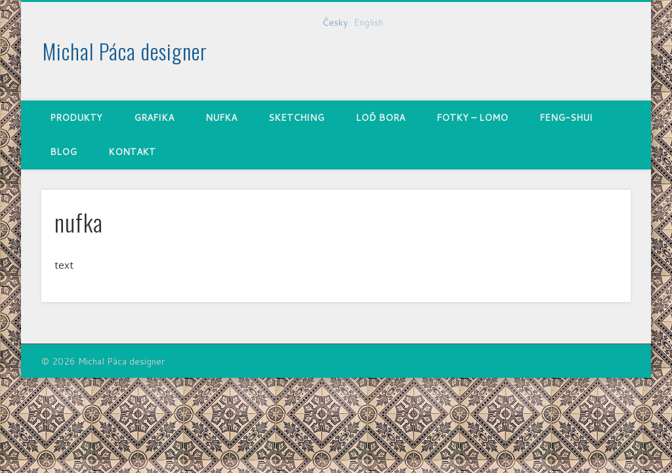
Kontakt (132, 151)
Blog (63, 151)
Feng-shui (566, 117)
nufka (221, 117)
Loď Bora (380, 117)
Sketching (296, 117)
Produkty (76, 117)
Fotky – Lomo (472, 117)
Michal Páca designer (125, 50)
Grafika (154, 117)
